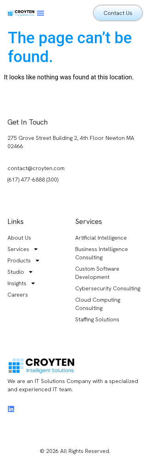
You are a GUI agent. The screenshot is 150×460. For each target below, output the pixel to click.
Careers (17, 294)
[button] (40, 13)
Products (23, 261)
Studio (20, 272)
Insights (21, 283)
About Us (19, 237)
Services (23, 249)
